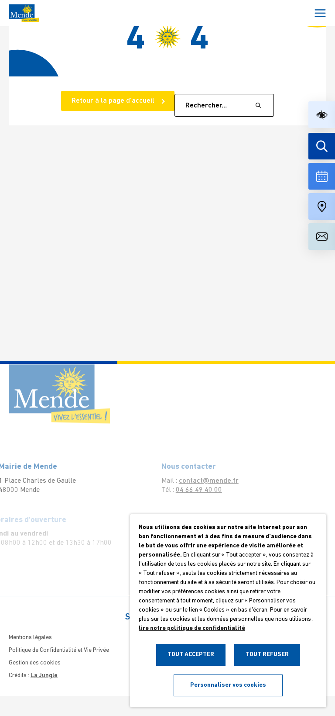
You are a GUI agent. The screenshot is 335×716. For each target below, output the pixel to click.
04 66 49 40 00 (191, 490)
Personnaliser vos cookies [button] (228, 685)
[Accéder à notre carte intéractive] (321, 206)
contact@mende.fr (201, 480)
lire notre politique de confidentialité (192, 628)
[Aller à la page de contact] (321, 236)
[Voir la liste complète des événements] (321, 176)
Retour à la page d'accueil (114, 100)
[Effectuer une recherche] (321, 146)
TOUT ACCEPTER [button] (191, 654)
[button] (321, 114)
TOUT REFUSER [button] (267, 654)
